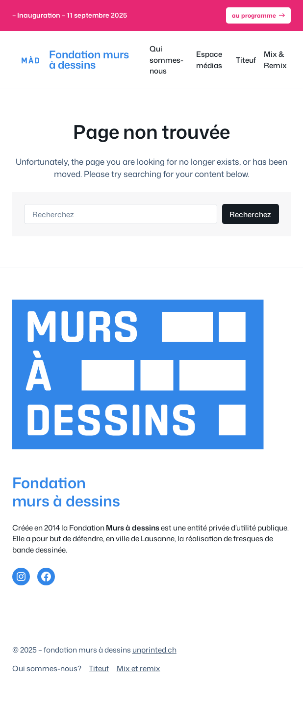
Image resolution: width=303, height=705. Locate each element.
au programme (258, 15)
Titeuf (99, 668)
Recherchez (250, 214)
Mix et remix (138, 668)
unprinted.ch (154, 649)
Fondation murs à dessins (89, 59)
